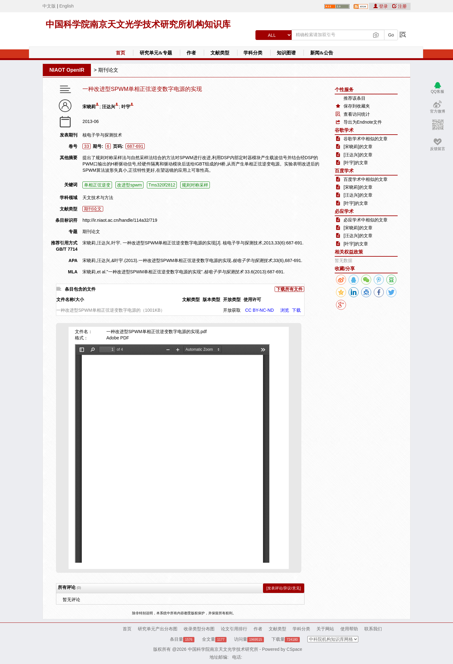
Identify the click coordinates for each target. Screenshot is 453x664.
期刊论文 (108, 70)
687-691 (135, 146)
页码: (118, 146)
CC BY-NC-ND (259, 310)
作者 (191, 52)
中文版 (49, 5)
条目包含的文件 (80, 289)
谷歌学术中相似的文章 (366, 138)
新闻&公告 (321, 52)
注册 (399, 6)
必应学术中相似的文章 (366, 219)
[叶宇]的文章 (356, 162)
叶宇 (125, 106)
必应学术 (344, 211)
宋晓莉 (89, 106)
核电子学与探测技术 (102, 134)
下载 (296, 310)
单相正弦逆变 (97, 184)
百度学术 (344, 170)
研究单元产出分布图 (157, 628)
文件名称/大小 (70, 299)
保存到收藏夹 (357, 106)
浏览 (284, 310)
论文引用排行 (234, 628)
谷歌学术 (344, 130)
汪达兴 (108, 106)
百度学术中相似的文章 (366, 179)
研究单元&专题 (156, 52)
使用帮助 (349, 628)
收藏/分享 (345, 268)
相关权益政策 (349, 251)
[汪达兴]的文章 (358, 154)
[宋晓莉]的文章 (358, 146)
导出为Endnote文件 (363, 122)
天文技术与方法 (97, 197)
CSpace (294, 649)
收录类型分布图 (199, 628)
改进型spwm (129, 184)
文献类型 (219, 52)
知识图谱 (286, 52)
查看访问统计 (357, 114)
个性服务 (344, 89)
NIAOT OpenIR (66, 70)
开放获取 (232, 310)
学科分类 (252, 52)
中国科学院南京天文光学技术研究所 (223, 649)
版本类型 (211, 299)
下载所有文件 (289, 289)
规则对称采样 (195, 184)
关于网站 (325, 628)
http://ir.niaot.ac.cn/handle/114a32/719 (119, 220)
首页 (120, 52)
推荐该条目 (355, 98)
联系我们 (373, 628)
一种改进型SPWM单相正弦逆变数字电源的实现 (142, 89)
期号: (98, 146)
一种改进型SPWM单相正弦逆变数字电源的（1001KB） (110, 310)
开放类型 (232, 299)
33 (86, 146)
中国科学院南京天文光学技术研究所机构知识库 (138, 24)
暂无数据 (343, 260)
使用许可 (252, 299)
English (66, 5)
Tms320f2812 (162, 184)
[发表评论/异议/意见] (283, 588)
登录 (381, 6)
